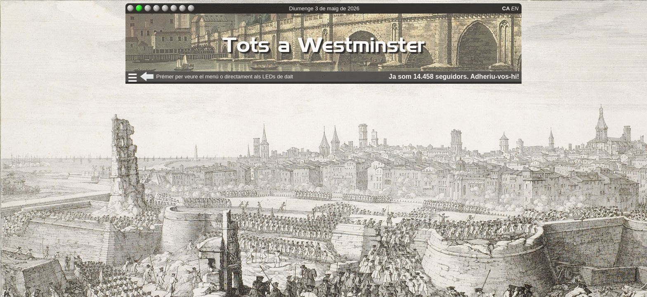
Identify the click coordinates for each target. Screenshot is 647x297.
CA (506, 8)
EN (515, 8)
